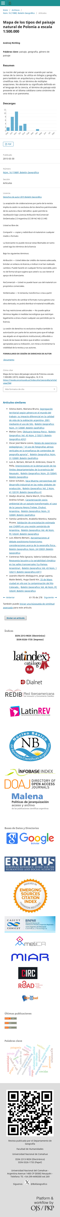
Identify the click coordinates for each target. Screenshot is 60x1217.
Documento (8, 359)
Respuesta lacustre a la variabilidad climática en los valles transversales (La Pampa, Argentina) (32, 564)
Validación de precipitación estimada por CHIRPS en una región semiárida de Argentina (32, 526)
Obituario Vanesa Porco (35, 431)
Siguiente (49, 597)
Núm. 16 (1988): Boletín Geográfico (19, 13)
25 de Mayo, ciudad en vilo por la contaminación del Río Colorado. (31, 583)
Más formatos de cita (14, 389)
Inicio (5, 10)
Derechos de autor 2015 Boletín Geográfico (22, 197)
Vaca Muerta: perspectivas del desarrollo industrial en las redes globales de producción (32, 484)
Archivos (15, 10)
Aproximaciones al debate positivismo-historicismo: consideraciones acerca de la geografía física (32, 541)
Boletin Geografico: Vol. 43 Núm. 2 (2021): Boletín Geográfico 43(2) (32, 435)
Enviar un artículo (16, 618)
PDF (9, 144)
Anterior (10, 597)
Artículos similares (14, 402)
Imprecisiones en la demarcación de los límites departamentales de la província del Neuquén (32, 469)
